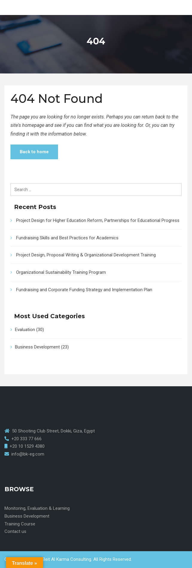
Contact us (15, 531)
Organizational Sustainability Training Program (61, 272)
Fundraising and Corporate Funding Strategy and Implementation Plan (84, 289)
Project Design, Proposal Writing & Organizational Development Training (86, 255)
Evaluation (25, 329)
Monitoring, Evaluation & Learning (37, 508)
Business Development (37, 347)
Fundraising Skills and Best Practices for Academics (67, 238)
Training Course (19, 524)
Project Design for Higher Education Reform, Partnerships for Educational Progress (97, 220)
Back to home (34, 151)
